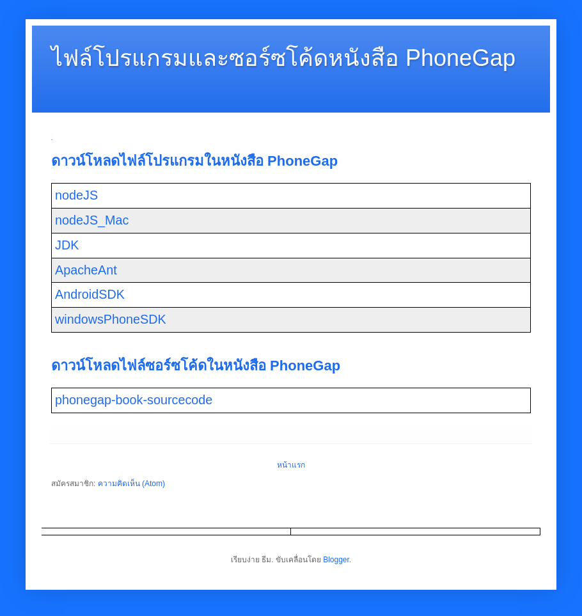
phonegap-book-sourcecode (133, 400)
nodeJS (76, 195)
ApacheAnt (86, 270)
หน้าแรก (291, 465)
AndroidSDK (90, 294)
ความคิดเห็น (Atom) (131, 483)
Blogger (336, 559)
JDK (67, 245)
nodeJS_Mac (92, 220)
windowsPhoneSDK (110, 319)
